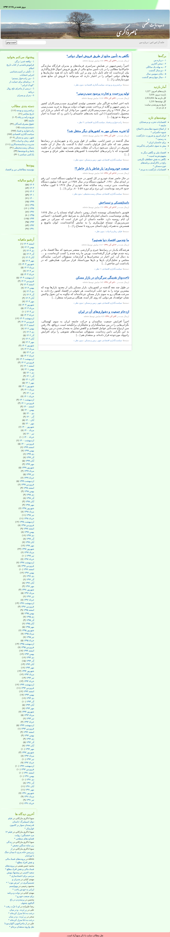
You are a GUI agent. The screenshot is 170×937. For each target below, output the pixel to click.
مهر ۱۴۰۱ (29, 382)
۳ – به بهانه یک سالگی (156, 67)
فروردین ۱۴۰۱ (27, 403)
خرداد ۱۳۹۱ (29, 803)
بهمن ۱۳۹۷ (29, 532)
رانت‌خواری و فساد (25, 130)
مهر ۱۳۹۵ (29, 627)
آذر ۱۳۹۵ (30, 620)
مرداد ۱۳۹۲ (29, 755)
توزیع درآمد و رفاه (26, 117)
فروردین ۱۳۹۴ (27, 688)
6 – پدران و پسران (25, 95)
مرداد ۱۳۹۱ (29, 796)
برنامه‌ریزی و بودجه (25, 110)
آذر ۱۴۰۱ (30, 376)
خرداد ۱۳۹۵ (29, 640)
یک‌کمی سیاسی (26, 154)
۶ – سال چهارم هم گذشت (154, 77)
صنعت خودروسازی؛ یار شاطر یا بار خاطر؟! (102, 168)
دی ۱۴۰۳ (30, 291)
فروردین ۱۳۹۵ (27, 647)
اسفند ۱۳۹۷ (29, 528)
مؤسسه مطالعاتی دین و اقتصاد (19, 169)
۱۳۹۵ (32, 215)
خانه (162, 42)
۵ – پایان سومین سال (156, 74)
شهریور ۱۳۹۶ (28, 589)
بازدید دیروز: (160, 94)
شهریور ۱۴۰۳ (28, 304)
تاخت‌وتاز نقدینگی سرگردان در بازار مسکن (102, 277)
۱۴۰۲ (32, 191)
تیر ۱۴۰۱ (30, 393)
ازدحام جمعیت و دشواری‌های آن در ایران (103, 311)
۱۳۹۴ (32, 218)
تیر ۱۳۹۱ (30, 800)
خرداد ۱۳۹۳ (29, 722)
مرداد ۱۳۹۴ (29, 674)
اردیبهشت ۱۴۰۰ (27, 440)
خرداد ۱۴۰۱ (29, 396)
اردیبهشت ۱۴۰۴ (27, 277)
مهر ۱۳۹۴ (29, 667)
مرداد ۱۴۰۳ (29, 308)
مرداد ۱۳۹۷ (29, 552)
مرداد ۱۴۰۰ (29, 430)
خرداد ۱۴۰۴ (29, 274)
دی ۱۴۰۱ (30, 372)
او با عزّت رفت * (12, 906)
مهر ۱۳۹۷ (29, 545)
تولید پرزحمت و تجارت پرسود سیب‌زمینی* (103, 93)
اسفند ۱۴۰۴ (29, 243)
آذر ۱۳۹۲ (30, 742)
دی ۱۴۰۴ (30, 250)
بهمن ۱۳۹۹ (29, 450)
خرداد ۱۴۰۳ (29, 315)
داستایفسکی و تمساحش (114, 202)
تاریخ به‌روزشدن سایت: (155, 104)
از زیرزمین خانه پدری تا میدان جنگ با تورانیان (19, 852)
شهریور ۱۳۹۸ (28, 508)
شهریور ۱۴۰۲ (28, 345)
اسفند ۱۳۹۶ (29, 569)
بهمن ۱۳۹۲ (29, 735)
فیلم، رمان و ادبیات (25, 141)
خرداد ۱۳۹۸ (29, 518)
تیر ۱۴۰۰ (30, 433)
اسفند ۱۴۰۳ (29, 284)
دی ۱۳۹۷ (30, 535)
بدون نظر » (78, 85)
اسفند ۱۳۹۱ (29, 772)
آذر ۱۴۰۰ (30, 416)
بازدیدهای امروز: (158, 91)
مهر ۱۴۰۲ (29, 342)
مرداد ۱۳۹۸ (29, 511)
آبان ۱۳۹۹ (29, 460)
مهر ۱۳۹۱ (29, 789)
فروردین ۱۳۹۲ (27, 769)
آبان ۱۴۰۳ (29, 298)
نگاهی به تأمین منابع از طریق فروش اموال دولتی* (98, 56)
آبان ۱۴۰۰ (29, 420)
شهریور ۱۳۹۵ (28, 630)
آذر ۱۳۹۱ (30, 783)
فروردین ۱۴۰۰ (27, 444)
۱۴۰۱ (32, 194)
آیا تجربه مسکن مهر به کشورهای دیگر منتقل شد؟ (98, 131)
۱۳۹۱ (32, 228)
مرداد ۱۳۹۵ (29, 633)
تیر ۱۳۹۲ (30, 759)
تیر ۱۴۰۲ (30, 352)
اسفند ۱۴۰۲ (29, 325)
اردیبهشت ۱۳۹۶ (27, 603)
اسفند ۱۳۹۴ (29, 650)
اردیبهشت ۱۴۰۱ (27, 399)
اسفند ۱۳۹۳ (29, 691)
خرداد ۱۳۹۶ (29, 599)
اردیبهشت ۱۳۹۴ (27, 684)
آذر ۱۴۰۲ (30, 335)
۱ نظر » (97, 269)
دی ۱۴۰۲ (30, 332)
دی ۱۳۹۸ (30, 494)
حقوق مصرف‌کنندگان (24, 124)
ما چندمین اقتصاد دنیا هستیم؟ (110, 240)
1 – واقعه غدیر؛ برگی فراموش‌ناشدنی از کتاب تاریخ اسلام (20, 65)
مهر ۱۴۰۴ (29, 260)
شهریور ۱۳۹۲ (28, 752)
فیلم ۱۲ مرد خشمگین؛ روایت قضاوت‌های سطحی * (19, 835)
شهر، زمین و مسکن (24, 137)
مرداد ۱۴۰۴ (29, 267)
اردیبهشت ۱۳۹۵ (27, 644)
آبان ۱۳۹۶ (29, 583)
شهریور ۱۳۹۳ (28, 711)
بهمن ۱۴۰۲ (29, 328)
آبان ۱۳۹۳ (29, 705)
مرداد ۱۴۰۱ (29, 389)
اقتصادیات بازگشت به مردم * (152, 169)
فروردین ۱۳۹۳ (27, 728)
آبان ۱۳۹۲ (29, 745)
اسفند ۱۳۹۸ (29, 488)
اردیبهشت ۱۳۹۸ (27, 521)
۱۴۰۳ (32, 188)
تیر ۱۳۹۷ (30, 555)
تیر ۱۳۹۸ (30, 515)
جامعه (31, 120)
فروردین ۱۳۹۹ (27, 484)
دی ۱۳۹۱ (30, 779)
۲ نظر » (80, 122)
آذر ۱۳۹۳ (30, 701)
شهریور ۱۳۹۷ (28, 549)
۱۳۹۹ (32, 201)
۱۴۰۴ (32, 184)
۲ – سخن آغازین (158, 63)
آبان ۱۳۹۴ (29, 664)
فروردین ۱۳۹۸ (27, 525)
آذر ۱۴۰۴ (30, 254)
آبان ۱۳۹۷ (29, 542)
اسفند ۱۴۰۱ (29, 366)
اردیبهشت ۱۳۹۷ (27, 562)
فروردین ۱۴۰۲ (27, 362)
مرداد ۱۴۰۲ (29, 349)
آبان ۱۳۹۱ (29, 786)
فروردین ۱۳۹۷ (27, 566)
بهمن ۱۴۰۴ (29, 247)
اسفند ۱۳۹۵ (29, 610)
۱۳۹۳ (32, 222)
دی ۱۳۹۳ (30, 698)
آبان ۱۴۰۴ (29, 257)
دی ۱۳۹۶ (30, 576)
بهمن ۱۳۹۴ (29, 654)
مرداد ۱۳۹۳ (29, 715)
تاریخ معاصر (28, 113)
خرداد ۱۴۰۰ (29, 437)
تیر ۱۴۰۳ (30, 311)
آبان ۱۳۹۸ (29, 501)
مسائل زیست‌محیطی (24, 147)
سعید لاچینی (28, 872)
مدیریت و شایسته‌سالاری (22, 144)
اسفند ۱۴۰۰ (29, 406)
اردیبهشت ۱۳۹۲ (27, 766)
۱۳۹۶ (32, 211)
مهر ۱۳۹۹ (29, 464)
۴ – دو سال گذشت (157, 70)
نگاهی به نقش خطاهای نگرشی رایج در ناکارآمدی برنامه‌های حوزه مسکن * (151, 162)
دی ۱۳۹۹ (30, 454)
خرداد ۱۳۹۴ (29, 681)
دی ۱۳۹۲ (30, 739)
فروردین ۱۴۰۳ (27, 321)
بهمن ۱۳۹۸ (29, 491)
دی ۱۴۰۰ (30, 413)
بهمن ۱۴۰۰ (29, 410)
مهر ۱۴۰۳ (29, 301)
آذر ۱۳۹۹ (30, 457)
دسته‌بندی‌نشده (27, 127)
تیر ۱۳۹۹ (30, 474)
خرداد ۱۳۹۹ (29, 477)
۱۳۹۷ (32, 208)
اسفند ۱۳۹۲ (29, 732)
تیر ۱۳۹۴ (30, 677)
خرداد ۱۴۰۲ (29, 355)
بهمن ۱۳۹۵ (29, 613)
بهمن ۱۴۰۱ (29, 369)
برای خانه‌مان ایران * (156, 142)
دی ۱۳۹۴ (30, 657)
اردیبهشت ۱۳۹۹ (27, 481)
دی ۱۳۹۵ (30, 616)
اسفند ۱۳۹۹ (29, 447)
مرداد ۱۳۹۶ (29, 593)
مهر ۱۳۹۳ (29, 708)
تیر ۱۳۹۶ (30, 596)
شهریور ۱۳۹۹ (28, 467)
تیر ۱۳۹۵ (30, 637)
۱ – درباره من (160, 60)
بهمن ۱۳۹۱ (29, 776)
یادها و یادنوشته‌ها (26, 151)
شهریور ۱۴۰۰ (28, 427)
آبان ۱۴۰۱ (29, 379)
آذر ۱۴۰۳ (30, 294)
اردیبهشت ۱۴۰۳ (27, 318)
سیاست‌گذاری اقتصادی (23, 134)
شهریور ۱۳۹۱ (28, 793)
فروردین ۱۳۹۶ (27, 606)
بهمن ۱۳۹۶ (29, 572)
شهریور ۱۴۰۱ (28, 386)
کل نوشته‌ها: (160, 101)
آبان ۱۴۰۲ (29, 338)
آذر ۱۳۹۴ (30, 661)
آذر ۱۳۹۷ (30, 538)
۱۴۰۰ (32, 198)
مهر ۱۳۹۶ (29, 586)
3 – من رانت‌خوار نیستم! (23, 78)
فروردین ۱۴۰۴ (27, 281)
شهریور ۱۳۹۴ (28, 671)
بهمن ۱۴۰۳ (29, 288)
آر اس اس (154, 42)
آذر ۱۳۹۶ (30, 579)
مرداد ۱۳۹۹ (29, 471)
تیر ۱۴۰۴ (30, 271)
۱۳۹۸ (32, 205)
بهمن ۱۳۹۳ (29, 694)
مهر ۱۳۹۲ (29, 749)
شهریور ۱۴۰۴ (28, 264)
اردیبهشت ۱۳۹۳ (27, 725)
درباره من (143, 42)
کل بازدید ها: (160, 98)
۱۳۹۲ (32, 225)
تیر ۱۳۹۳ (30, 718)
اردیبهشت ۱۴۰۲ (27, 359)
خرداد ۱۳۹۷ (29, 559)
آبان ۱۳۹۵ (29, 623)
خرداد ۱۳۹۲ (29, 762)
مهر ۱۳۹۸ (29, 505)
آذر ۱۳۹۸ (30, 498)
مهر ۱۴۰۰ (29, 423)
